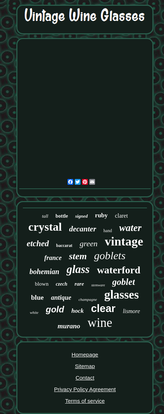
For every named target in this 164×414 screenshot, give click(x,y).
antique (61, 297)
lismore (131, 311)
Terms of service (84, 401)
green (88, 243)
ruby (101, 215)
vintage (124, 241)
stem (78, 256)
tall (45, 216)
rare (79, 284)
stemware (98, 285)
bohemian (44, 272)
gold (55, 309)
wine (99, 323)
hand (107, 230)
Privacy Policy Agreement (85, 389)
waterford (118, 270)
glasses (121, 294)
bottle (62, 216)
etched (37, 243)
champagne (87, 299)
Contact (84, 378)
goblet (123, 282)
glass (78, 269)
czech (61, 284)
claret (121, 216)
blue (37, 297)
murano (69, 326)
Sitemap (85, 366)
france (53, 257)
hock (77, 310)
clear (103, 308)
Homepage (84, 354)
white (34, 312)
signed (81, 216)
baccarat (64, 245)
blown (42, 284)
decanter (82, 229)
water (130, 227)
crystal (45, 226)
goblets (110, 255)
